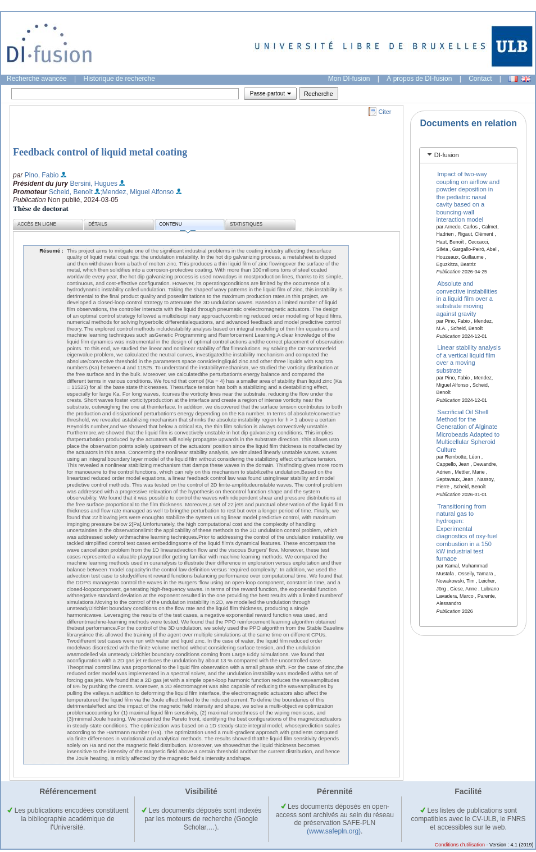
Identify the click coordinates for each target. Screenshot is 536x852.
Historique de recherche (119, 79)
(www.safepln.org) (334, 831)
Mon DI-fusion (349, 79)
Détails (97, 224)
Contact (480, 79)
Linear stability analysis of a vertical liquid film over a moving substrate (469, 358)
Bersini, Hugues (93, 183)
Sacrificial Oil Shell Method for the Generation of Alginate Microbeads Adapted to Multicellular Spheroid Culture (468, 430)
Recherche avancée (37, 79)
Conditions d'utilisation (460, 845)
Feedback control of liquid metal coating (100, 152)
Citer (385, 111)
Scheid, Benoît (71, 192)
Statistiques (246, 224)
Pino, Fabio (42, 175)
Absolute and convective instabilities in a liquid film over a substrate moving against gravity (467, 298)
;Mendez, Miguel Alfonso (137, 192)
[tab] (468, 155)
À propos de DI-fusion (419, 79)
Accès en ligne (36, 224)
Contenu (177, 226)
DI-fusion (446, 155)
